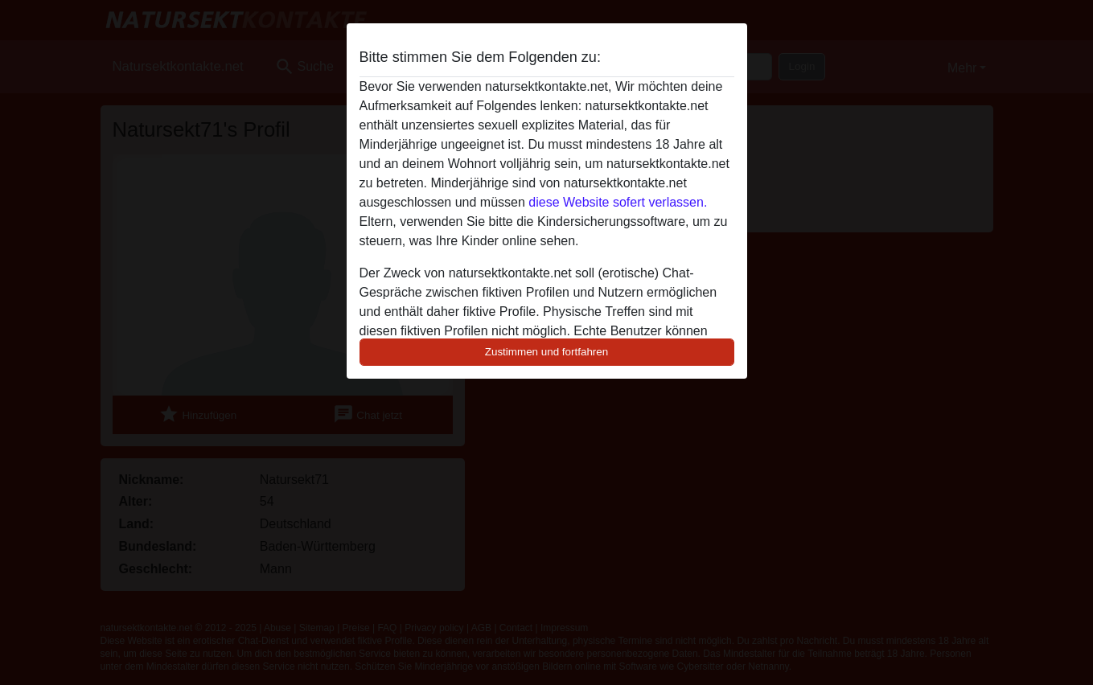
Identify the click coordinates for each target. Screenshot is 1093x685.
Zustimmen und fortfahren (547, 352)
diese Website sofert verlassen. (617, 202)
